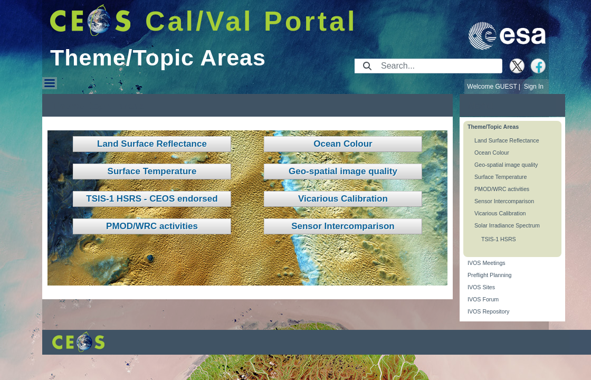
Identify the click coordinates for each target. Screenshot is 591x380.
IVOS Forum (483, 299)
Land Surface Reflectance (152, 144)
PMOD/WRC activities (152, 226)
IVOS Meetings (487, 263)
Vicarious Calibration (343, 199)
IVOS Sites (481, 287)
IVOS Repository (488, 311)
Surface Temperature (152, 171)
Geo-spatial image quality (343, 171)
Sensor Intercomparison (343, 226)
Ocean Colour (342, 144)
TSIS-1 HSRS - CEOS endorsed (151, 199)
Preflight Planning (490, 275)
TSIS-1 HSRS (498, 239)
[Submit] (367, 66)
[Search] (438, 66)
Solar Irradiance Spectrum (507, 225)
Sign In (534, 86)
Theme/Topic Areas (493, 127)
